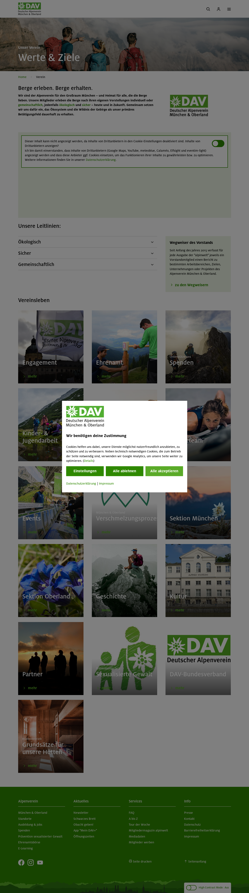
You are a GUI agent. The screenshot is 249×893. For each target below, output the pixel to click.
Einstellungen (84, 471)
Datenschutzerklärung (81, 484)
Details (88, 461)
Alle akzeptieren (164, 471)
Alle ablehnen (124, 471)
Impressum (106, 484)
